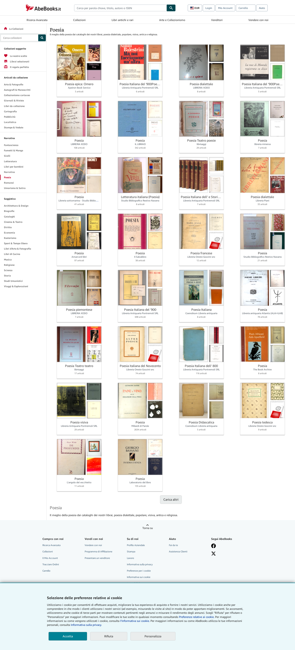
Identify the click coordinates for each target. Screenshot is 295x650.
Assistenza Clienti (178, 551)
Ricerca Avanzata (37, 20)
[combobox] (120, 8)
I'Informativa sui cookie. (135, 620)
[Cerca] (171, 8)
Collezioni (79, 20)
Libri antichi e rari (122, 20)
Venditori (217, 20)
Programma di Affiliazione (98, 551)
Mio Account (225, 8)
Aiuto (262, 8)
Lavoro (130, 558)
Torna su (147, 528)
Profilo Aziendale (136, 545)
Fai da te (173, 545)
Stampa (131, 551)
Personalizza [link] (153, 636)
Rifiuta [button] (108, 636)
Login (208, 8)
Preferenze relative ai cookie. (196, 617)
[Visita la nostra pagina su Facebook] (213, 545)
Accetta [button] (68, 636)
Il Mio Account (50, 558)
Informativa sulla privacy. (86, 624)
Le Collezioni (13, 28)
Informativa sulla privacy (140, 564)
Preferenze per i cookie (139, 570)
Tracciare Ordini (50, 564)
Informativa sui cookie (138, 577)
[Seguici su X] (213, 553)
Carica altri (170, 499)
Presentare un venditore (97, 558)
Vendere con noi (258, 20)
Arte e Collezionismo (172, 20)
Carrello (46, 570)
